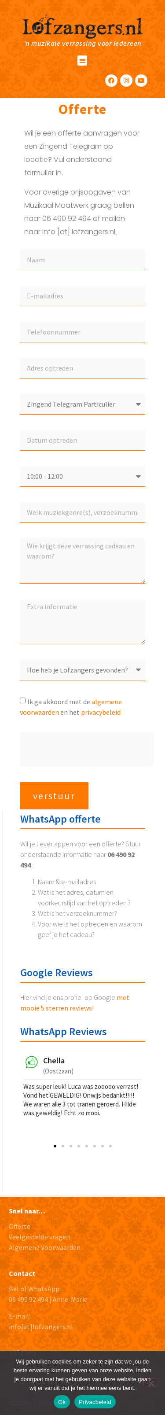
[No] (150, 1382)
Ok (62, 1402)
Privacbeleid (95, 1402)
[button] (82, 60)
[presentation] (87, 749)
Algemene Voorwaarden (45, 1247)
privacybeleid (101, 711)
